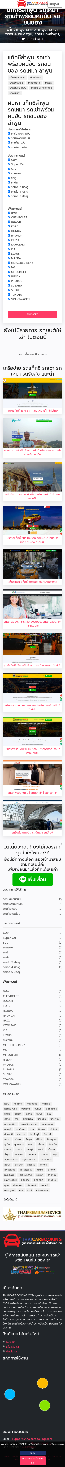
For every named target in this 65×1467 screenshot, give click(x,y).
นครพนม (54, 1119)
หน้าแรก (10, 1342)
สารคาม (31, 1164)
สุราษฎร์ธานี (26, 1169)
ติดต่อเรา (11, 1352)
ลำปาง (51, 1149)
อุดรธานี (25, 1180)
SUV (14, 169)
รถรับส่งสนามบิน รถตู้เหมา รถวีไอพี (32, 833)
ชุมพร (39, 1114)
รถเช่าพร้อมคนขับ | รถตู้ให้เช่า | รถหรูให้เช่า (32, 793)
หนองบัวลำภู (25, 1175)
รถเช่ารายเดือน (19, 147)
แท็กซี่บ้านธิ (35, 77)
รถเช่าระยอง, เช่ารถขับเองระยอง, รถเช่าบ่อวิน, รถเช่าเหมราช (32, 624)
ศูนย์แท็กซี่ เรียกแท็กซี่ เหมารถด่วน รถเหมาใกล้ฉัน (32, 665)
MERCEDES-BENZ (22, 263)
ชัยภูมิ (29, 1114)
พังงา (18, 1139)
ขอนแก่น (25, 1108)
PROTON (16, 281)
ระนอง (7, 1149)
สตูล (55, 1154)
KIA (13, 249)
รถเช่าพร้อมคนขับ (21, 138)
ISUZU (15, 240)
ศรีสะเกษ (19, 1154)
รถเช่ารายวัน (18, 143)
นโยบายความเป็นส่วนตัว (32, 1460)
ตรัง (49, 1114)
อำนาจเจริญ (10, 1180)
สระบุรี (7, 1164)
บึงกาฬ (41, 1129)
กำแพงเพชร (10, 1108)
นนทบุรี (7, 1129)
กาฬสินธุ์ (46, 1103)
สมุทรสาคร (46, 1159)
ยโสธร (41, 1144)
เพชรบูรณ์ (9, 1190)
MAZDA (16, 258)
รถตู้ (13, 178)
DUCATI (16, 222)
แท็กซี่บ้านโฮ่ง (16, 82)
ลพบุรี (41, 1149)
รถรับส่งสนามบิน (21, 134)
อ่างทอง (52, 1175)
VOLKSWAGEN (20, 299)
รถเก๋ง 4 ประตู (19, 192)
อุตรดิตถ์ (38, 1180)
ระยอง (18, 1149)
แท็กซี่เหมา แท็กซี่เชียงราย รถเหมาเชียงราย (32, 582)
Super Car (17, 164)
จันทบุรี (38, 1108)
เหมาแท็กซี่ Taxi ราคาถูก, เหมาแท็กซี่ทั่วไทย (32, 411)
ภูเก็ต (7, 1144)
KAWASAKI (18, 245)
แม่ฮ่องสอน (42, 1190)
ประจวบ (21, 1134)
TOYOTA (16, 295)
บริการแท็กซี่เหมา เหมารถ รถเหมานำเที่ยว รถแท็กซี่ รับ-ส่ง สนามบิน (33, 540)
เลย (21, 1190)
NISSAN (15, 277)
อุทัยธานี (52, 1180)
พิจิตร (39, 1139)
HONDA (16, 231)
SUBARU (16, 286)
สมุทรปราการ (11, 1159)
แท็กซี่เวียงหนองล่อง (41, 87)
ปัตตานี (47, 1134)
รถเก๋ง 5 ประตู (19, 196)
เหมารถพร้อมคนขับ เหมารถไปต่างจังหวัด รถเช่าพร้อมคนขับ (32, 751)
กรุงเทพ (18, 1103)
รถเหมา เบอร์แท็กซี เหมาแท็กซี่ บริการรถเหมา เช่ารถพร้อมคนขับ (32, 452)
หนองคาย (9, 1175)
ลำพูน (7, 1154)
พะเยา (7, 1139)
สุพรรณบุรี (9, 1169)
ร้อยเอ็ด (53, 1144)
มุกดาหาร (19, 1144)
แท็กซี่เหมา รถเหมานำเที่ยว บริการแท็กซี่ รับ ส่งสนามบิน (32, 496)
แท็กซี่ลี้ (48, 82)
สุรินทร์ (40, 1169)
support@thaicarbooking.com (32, 1439)
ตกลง (33, 1453)
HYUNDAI (17, 236)
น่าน (32, 1129)
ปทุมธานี (8, 1134)
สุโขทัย (51, 1169)
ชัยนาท (18, 1114)
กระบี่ (6, 1103)
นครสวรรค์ (47, 1124)
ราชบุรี (30, 1149)
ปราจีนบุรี (34, 1134)
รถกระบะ (16, 174)
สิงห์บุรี (43, 1164)
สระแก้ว (19, 1164)
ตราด (7, 1119)
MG (13, 267)
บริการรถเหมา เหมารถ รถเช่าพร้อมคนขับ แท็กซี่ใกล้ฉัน (32, 707)
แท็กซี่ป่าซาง (34, 82)
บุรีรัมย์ (53, 1129)
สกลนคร (32, 1154)
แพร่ (29, 1190)
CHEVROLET (19, 217)
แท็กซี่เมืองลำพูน (18, 87)
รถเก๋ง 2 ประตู (19, 187)
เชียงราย (17, 1185)
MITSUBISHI (18, 272)
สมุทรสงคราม (29, 1159)
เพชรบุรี (45, 1185)
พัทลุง (28, 1139)
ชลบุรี (7, 1114)
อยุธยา (39, 1175)
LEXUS (15, 254)
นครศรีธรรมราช (29, 1124)
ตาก (17, 1119)
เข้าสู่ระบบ (54, 4)
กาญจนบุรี (32, 1103)
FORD (15, 227)
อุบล (6, 1185)
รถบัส (14, 183)
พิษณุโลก (52, 1139)
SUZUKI (15, 290)
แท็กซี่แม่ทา (15, 93)
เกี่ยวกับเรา (12, 1347)
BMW (14, 213)
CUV (14, 160)
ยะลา (30, 1144)
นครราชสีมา (10, 1124)
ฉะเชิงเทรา (51, 1108)
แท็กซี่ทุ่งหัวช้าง (17, 77)
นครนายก (28, 1119)
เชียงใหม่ (31, 1185)
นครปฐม (41, 1119)
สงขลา (44, 1154)
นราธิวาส (20, 1129)
